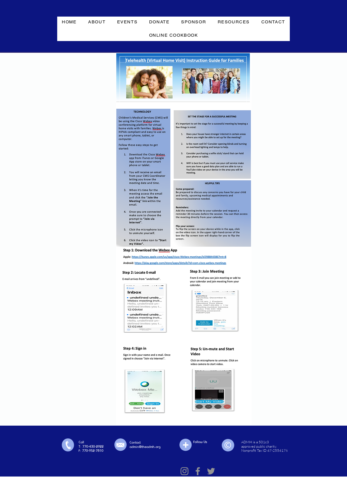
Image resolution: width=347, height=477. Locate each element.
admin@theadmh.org (145, 446)
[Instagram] (184, 471)
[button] (96, 22)
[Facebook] (197, 471)
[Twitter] (211, 471)
